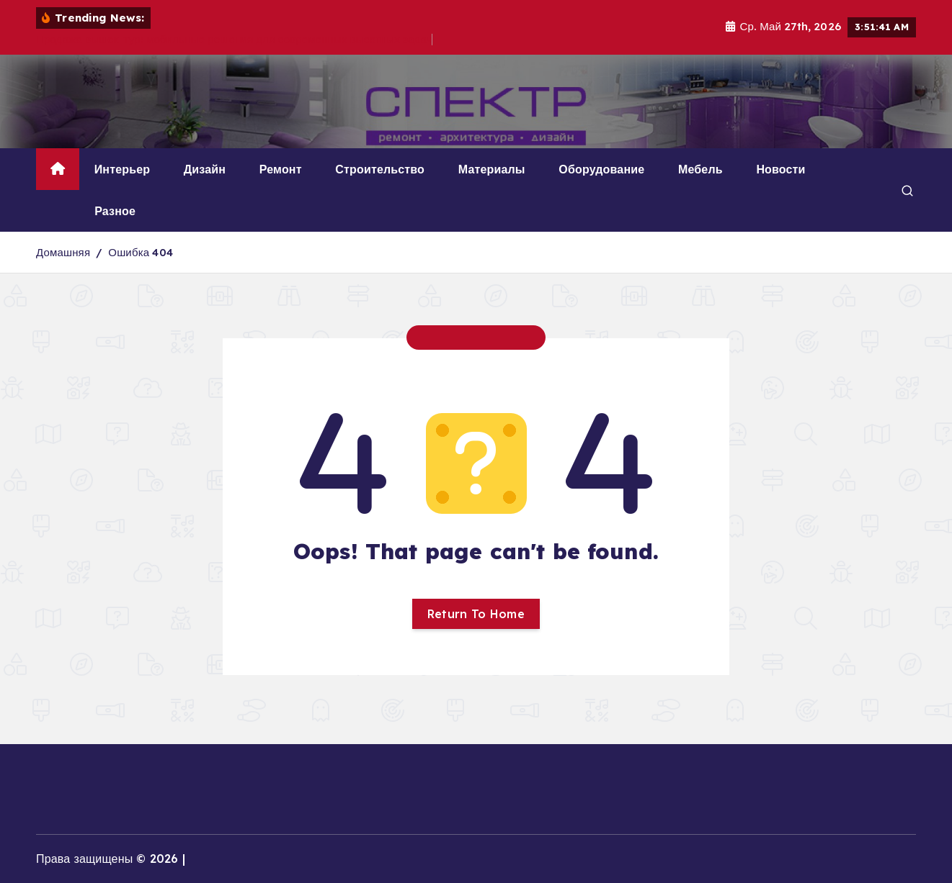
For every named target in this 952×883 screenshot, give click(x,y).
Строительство (379, 169)
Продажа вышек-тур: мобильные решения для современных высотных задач (234, 39)
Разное (114, 211)
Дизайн (205, 169)
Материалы (491, 169)
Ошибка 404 (140, 252)
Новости (780, 169)
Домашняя (63, 252)
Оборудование (601, 169)
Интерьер (122, 169)
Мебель (700, 169)
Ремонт (280, 169)
